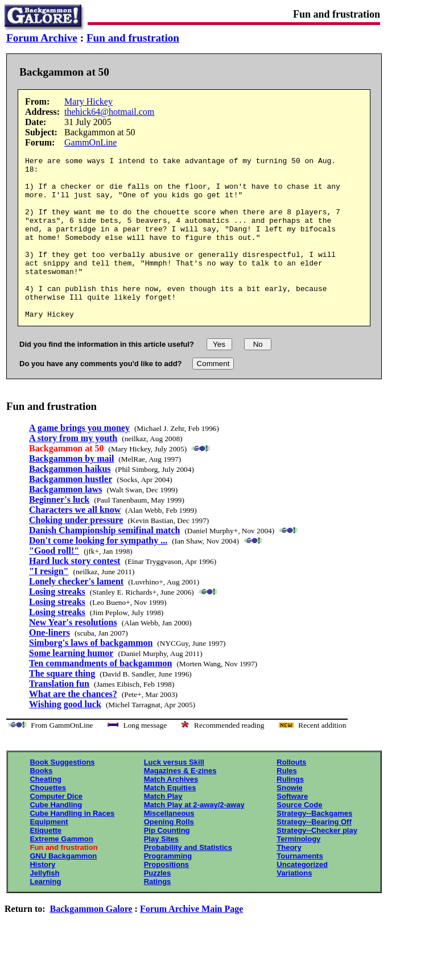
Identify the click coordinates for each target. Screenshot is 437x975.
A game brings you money (79, 460)
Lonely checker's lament (76, 614)
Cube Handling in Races (72, 845)
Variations (294, 905)
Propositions (166, 897)
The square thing (62, 706)
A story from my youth (73, 470)
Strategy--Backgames (314, 845)
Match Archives (171, 811)
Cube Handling (56, 837)
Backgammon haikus (70, 501)
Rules (286, 803)
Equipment (49, 854)
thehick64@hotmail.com (109, 112)
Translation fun (59, 716)
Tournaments (300, 888)
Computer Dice (56, 828)
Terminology (298, 871)
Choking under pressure (76, 552)
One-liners (49, 665)
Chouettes (48, 820)
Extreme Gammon (61, 871)
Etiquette (45, 862)
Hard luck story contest (74, 593)
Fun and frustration (132, 38)
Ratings (157, 914)
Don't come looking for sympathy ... (98, 573)
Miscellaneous (169, 845)
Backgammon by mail (71, 491)
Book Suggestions (62, 794)
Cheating (45, 811)
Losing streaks (57, 624)
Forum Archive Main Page (191, 941)
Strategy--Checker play (317, 862)
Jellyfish (44, 905)
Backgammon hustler (70, 511)
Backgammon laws (65, 521)
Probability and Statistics (188, 880)
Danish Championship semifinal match (104, 562)
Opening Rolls (169, 854)
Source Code (299, 837)
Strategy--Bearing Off (314, 854)
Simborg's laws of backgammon (90, 675)
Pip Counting (167, 862)
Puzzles (157, 905)
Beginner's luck (59, 532)
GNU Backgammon (63, 888)
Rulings (290, 811)
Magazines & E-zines (180, 803)
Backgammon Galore (91, 941)
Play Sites (161, 871)
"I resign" (48, 603)
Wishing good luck (65, 736)
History (42, 897)
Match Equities (170, 820)
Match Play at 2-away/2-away (194, 837)
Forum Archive (41, 38)
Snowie (290, 820)
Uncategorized (302, 897)
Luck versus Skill (174, 794)
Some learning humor (71, 685)
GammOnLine (90, 142)
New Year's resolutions (73, 654)
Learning (45, 914)
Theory (289, 880)
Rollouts (291, 794)
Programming (168, 888)
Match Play (163, 828)
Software (292, 828)
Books (41, 803)
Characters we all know (75, 542)
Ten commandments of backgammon (100, 695)
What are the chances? (73, 726)
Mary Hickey (88, 101)
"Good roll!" (54, 583)
